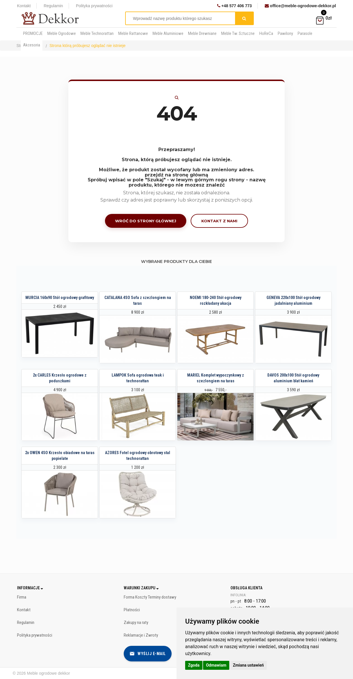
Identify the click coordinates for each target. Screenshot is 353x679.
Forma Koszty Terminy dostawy (150, 597)
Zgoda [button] (194, 665)
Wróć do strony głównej (145, 221)
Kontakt (24, 5)
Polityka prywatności (94, 5)
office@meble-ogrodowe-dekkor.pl (300, 5)
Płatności (132, 609)
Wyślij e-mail (147, 653)
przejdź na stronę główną (176, 175)
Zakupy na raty (136, 622)
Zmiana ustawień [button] (248, 665)
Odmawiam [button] (216, 665)
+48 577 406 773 (234, 5)
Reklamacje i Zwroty (141, 635)
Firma (21, 597)
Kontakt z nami (219, 221)
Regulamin (53, 5)
